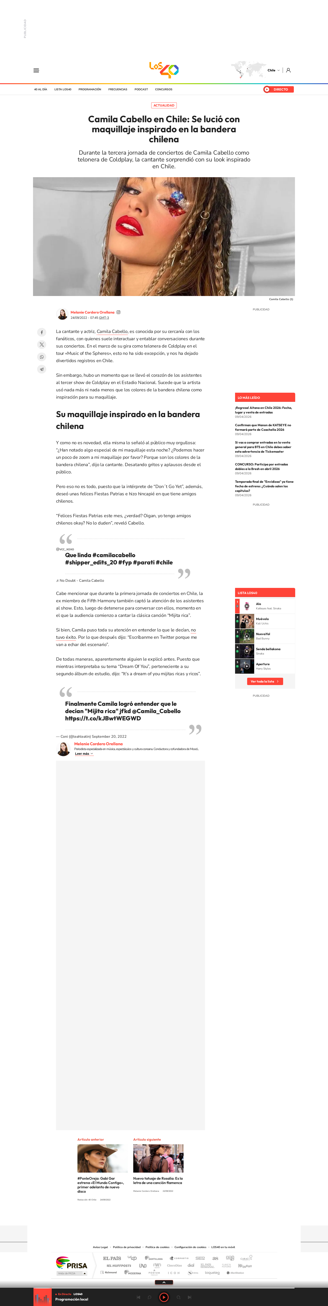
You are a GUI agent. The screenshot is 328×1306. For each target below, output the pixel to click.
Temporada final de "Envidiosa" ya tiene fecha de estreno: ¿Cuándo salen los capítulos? (264, 486)
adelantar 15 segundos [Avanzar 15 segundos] (178, 1297)
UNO (143, 1264)
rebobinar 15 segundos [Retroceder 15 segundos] (149, 1297)
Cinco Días (174, 1264)
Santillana (155, 1259)
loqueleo (212, 1271)
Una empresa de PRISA (71, 1262)
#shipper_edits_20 (91, 562)
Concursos (163, 89)
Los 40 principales (133, 1259)
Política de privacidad (127, 1247)
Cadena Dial (191, 1264)
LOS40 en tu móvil (223, 1247)
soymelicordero (118, 312)
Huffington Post (118, 1264)
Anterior (138, 1297)
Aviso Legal (100, 1247)
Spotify (182, 1216)
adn (228, 1259)
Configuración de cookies (190, 1247)
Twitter (41, 344)
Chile (271, 70)
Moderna (132, 1271)
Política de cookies (157, 1247)
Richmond (109, 1271)
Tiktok (136, 1216)
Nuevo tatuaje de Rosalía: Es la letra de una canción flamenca (158, 1180)
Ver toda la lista (262, 681)
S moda (192, 1271)
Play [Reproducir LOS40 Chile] (164, 1297)
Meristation (234, 1271)
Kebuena (241, 1264)
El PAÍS (112, 1259)
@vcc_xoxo (65, 549)
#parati (144, 562)
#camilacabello (113, 555)
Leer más (82, 754)
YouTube (155, 1216)
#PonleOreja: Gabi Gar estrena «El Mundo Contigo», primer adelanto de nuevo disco (100, 1185)
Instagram (145, 1216)
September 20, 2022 (109, 736)
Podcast (141, 89)
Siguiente (189, 1297)
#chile (164, 562)
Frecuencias (117, 89)
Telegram (41, 369)
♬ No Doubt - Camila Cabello (80, 580)
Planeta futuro (224, 1264)
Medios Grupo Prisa (71, 1273)
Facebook (41, 332)
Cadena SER (199, 1259)
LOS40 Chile (164, 70)
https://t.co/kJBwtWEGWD (103, 718)
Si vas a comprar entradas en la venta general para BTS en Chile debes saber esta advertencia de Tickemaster (263, 447)
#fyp (125, 562)
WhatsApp (41, 357)
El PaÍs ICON (173, 1271)
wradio (156, 1264)
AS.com (213, 1259)
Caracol (245, 1259)
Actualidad (164, 105)
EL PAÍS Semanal (208, 1264)
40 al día (40, 89)
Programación (90, 89)
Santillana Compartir (179, 1259)
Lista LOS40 (62, 89)
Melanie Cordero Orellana (93, 312)
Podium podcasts (154, 1271)
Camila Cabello (112, 331)
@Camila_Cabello (156, 711)
